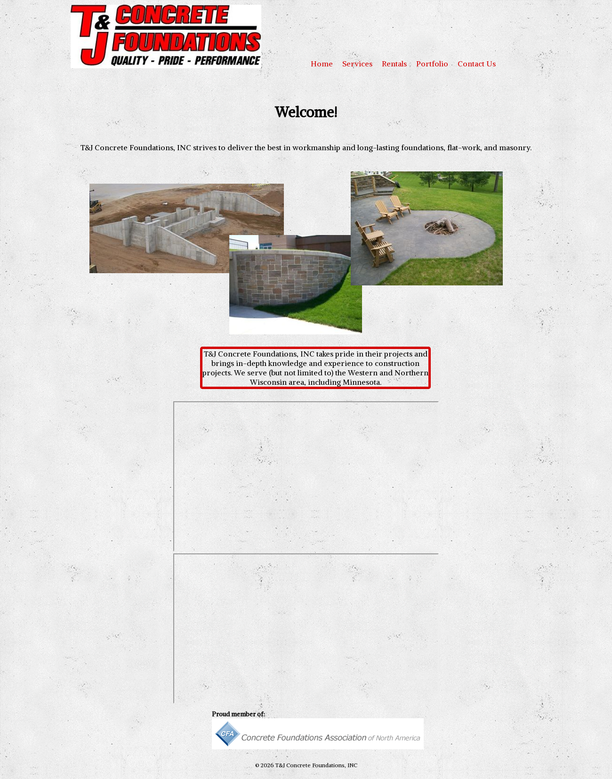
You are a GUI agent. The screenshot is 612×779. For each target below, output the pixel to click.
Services (357, 63)
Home (322, 63)
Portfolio (432, 63)
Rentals (394, 63)
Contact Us (477, 63)
